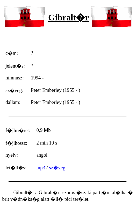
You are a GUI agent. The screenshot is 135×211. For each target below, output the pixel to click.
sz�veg (57, 167)
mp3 (40, 167)
